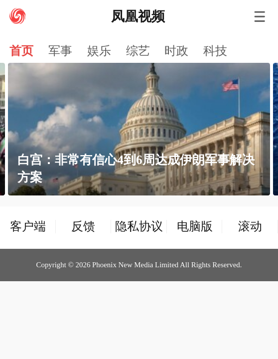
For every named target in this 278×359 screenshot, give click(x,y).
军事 (60, 50)
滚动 (250, 226)
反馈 (83, 226)
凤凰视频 (138, 16)
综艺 (138, 50)
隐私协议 (139, 226)
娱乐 (99, 50)
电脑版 (195, 226)
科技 (215, 50)
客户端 (28, 226)
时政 (176, 50)
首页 (21, 50)
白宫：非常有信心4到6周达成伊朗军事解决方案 (135, 168)
